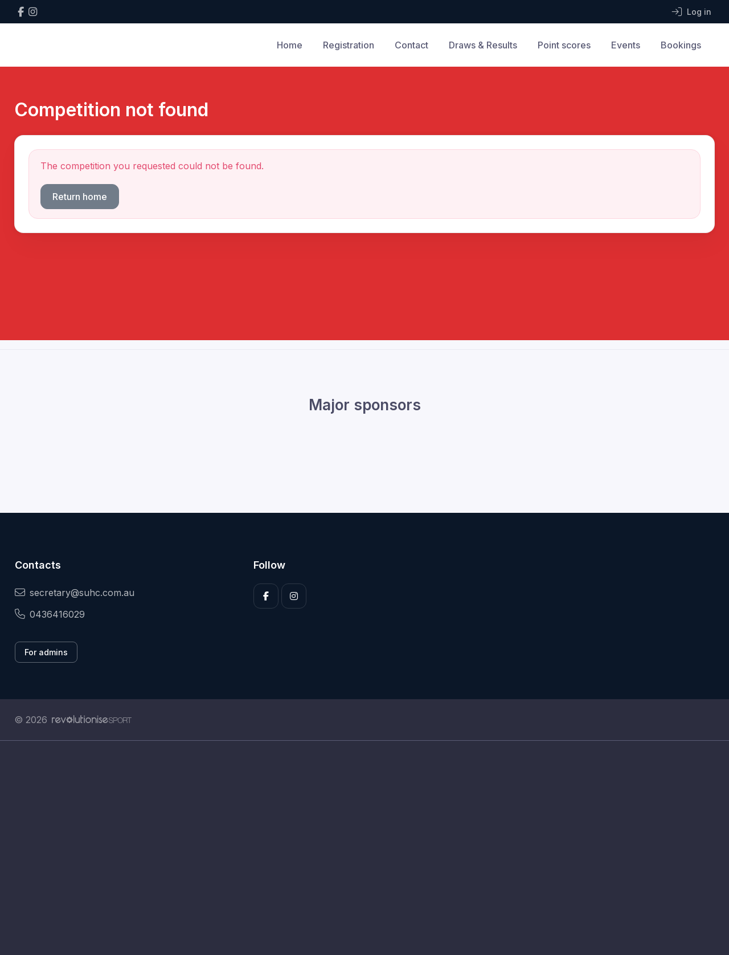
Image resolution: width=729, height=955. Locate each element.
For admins (46, 652)
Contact (411, 45)
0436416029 (50, 614)
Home (289, 45)
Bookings (681, 45)
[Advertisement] (356, 848)
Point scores (564, 45)
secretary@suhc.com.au (74, 592)
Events (625, 45)
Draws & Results (483, 45)
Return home (79, 196)
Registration (348, 45)
